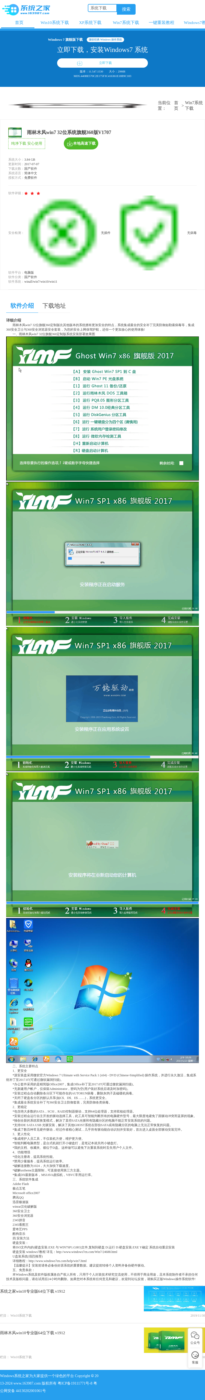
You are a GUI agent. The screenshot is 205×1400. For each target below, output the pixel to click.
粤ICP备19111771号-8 (75, 1383)
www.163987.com (27, 1383)
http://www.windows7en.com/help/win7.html (58, 1261)
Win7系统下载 (194, 105)
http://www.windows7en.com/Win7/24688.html (86, 1252)
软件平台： (16, 272)
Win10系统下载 (21, 1315)
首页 (176, 105)
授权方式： (16, 178)
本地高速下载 (81, 143)
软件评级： (16, 193)
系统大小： (16, 159)
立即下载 (105, 63)
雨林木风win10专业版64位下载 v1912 (32, 1333)
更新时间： (16, 164)
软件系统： (16, 281)
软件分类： (16, 277)
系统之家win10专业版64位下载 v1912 (32, 1291)
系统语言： (16, 173)
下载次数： (16, 169)
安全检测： (16, 233)
